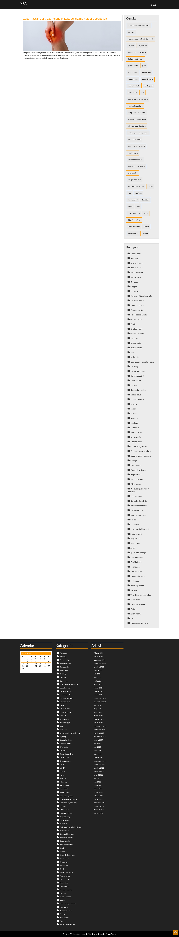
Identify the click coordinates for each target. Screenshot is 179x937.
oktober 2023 (99, 733)
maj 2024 (97, 709)
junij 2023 (97, 747)
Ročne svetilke (136, 510)
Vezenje (133, 590)
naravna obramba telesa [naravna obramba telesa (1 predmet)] (137, 119)
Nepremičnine (136, 441)
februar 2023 (99, 757)
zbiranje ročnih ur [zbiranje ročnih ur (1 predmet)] (134, 220)
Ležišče (133, 413)
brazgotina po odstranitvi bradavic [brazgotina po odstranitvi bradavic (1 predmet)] (140, 39)
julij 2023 (97, 744)
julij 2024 (97, 705)
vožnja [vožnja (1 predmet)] (146, 213)
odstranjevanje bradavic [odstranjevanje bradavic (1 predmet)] (137, 126)
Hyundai (134, 338)
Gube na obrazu (137, 333)
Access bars (135, 253)
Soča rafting (135, 543)
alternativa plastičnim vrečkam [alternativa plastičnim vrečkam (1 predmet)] (139, 25)
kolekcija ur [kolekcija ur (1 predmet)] (148, 86)
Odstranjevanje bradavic (140, 451)
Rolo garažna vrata (138, 515)
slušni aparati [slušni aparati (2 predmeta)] (133, 200)
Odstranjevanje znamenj (140, 456)
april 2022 (97, 789)
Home (153, 5)
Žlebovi (133, 609)
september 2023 (100, 737)
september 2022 (100, 771)
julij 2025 (97, 674)
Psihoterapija (136, 496)
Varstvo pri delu (137, 585)
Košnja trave (135, 395)
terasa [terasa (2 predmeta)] (130, 206)
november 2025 (100, 663)
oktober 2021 (99, 810)
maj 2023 (97, 751)
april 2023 (97, 754)
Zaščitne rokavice (137, 604)
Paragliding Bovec (138, 470)
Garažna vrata (136, 319)
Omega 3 (134, 460)
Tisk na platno (136, 571)
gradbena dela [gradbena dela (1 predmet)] (133, 72)
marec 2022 (98, 792)
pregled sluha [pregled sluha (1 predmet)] (133, 153)
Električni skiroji (137, 305)
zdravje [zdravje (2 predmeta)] (146, 227)
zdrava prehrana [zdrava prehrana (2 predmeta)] (134, 227)
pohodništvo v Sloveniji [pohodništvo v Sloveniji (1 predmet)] (136, 146)
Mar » (27, 671)
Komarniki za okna (138, 390)
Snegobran (135, 538)
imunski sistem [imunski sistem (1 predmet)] (147, 79)
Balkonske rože (136, 267)
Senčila (133, 519)
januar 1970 (98, 813)
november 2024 (100, 698)
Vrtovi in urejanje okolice (140, 595)
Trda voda (134, 581)
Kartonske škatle (137, 371)
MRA (23, 3)
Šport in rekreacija (138, 552)
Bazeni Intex (135, 277)
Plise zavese (135, 484)
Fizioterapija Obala (138, 315)
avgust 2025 (98, 670)
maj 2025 (97, 681)
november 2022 (100, 764)
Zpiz (132, 618)
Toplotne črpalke (137, 576)
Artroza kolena (136, 263)
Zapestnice (135, 599)
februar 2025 (99, 691)
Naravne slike (136, 437)
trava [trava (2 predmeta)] (138, 206)
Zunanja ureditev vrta (139, 623)
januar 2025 (98, 695)
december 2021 (100, 803)
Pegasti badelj (136, 474)
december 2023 (100, 726)
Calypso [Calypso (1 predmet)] (131, 46)
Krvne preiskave (137, 399)
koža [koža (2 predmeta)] (142, 92)
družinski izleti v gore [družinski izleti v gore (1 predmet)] (135, 59)
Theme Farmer (111, 934)
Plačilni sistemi (136, 479)
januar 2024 (98, 723)
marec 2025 (98, 688)
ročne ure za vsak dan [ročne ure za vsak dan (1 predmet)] (136, 186)
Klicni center (135, 380)
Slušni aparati (136, 534)
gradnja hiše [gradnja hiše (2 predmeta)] (146, 72)
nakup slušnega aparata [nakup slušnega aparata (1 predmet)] (136, 113)
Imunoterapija (136, 347)
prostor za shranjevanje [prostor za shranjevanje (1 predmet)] (136, 166)
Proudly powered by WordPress (85, 934)
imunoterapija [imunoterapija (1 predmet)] (133, 79)
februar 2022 (99, 796)
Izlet (132, 352)
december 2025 (100, 660)
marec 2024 (98, 716)
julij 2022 (97, 778)
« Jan (22, 671)
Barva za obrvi (136, 272)
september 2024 (100, 702)
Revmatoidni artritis (138, 501)
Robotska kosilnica (138, 505)
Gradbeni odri (136, 329)
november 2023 (100, 730)
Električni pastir (137, 300)
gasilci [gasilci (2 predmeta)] (144, 66)
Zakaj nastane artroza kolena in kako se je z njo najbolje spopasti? (65, 18)
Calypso (133, 286)
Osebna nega (135, 465)
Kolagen (133, 385)
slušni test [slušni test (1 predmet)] (145, 200)
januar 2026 (98, 657)
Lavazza (133, 404)
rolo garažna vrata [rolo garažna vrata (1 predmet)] (134, 180)
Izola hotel (134, 357)
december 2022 (100, 761)
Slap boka (134, 524)
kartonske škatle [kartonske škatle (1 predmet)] (134, 86)
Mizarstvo (134, 427)
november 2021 (100, 806)
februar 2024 (99, 719)
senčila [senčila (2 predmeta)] (150, 186)
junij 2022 (97, 782)
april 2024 (97, 712)
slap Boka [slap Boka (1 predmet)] (138, 193)
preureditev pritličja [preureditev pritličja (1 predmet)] (135, 160)
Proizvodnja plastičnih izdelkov (71, 827)
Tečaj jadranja (136, 562)
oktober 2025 (99, 667)
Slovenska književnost (139, 529)
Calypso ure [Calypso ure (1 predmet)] (142, 46)
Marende (134, 418)
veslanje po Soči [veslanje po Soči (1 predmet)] (134, 213)
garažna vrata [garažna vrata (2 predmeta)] (133, 66)
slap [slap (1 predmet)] (129, 193)
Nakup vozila (136, 432)
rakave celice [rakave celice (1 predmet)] (132, 173)
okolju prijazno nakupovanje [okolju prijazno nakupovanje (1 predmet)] (138, 133)
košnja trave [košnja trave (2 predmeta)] (132, 92)
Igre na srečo (135, 343)
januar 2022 (98, 799)
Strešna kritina (136, 557)
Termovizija (135, 567)
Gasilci (133, 324)
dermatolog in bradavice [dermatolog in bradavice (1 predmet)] (137, 52)
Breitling (134, 282)
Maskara (134, 423)
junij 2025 (97, 677)
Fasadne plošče (136, 310)
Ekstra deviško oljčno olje (141, 296)
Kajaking (134, 366)
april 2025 (97, 684)
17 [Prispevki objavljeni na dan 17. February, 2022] (36, 664)
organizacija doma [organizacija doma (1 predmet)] (134, 139)
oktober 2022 (99, 768)
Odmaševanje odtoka (139, 446)
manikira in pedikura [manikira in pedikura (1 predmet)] (135, 106)
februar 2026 (99, 653)
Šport (132, 548)
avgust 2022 (98, 775)
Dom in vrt (134, 291)
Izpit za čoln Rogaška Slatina (142, 362)
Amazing (134, 258)
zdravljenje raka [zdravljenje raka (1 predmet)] (133, 233)
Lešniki (133, 409)
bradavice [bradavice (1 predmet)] (131, 32)
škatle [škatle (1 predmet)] (145, 233)
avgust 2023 (98, 740)
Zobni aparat (135, 614)
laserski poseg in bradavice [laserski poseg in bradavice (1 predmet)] (138, 99)
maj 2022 (97, 785)
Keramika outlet (137, 376)
